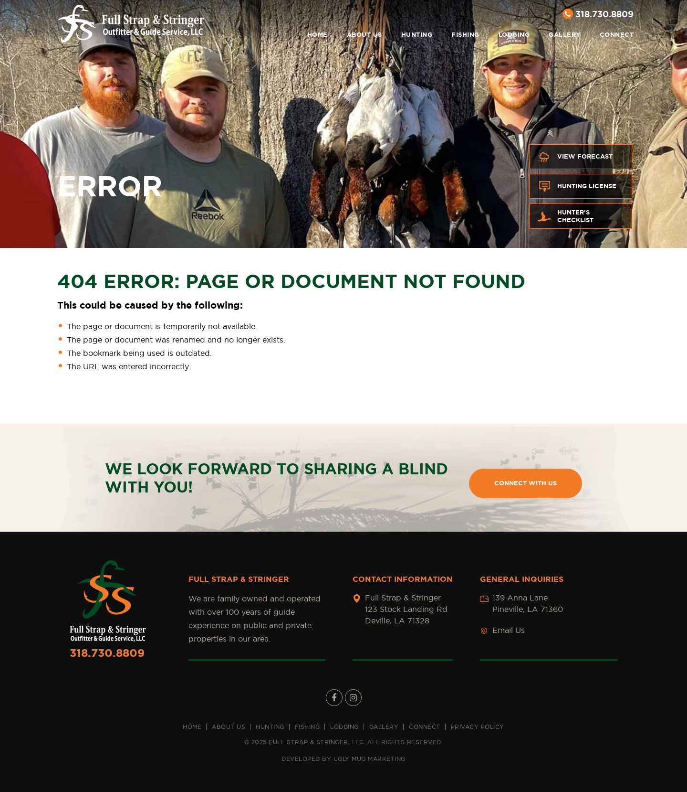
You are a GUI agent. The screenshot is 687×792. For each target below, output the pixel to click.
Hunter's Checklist (565, 216)
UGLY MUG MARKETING (369, 759)
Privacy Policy (477, 727)
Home (317, 34)
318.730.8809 (598, 14)
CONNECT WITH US (525, 483)
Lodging (514, 34)
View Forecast (575, 157)
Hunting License (576, 186)
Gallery (565, 34)
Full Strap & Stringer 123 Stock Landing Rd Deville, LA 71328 (406, 609)
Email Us (508, 630)
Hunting (417, 34)
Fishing (465, 34)
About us (364, 34)
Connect (617, 34)
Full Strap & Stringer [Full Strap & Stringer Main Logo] (130, 24)
